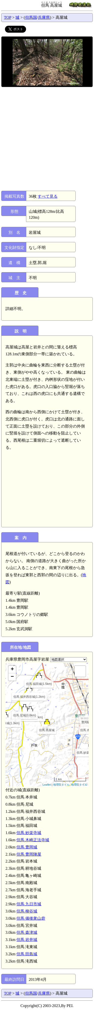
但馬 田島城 (26, 954)
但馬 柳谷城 (26, 911)
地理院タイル (61, 784)
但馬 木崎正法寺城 (32, 840)
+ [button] (12, 669)
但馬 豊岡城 (26, 847)
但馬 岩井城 (26, 940)
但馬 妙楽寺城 (28, 833)
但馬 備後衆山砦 (30, 918)
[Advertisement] (47, 139)
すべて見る (48, 196)
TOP (7, 17)
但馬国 (31, 17)
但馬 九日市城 (28, 904)
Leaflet (47, 784)
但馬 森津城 (26, 932)
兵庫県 (44, 17)
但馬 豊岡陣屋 (28, 854)
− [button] (12, 677)
